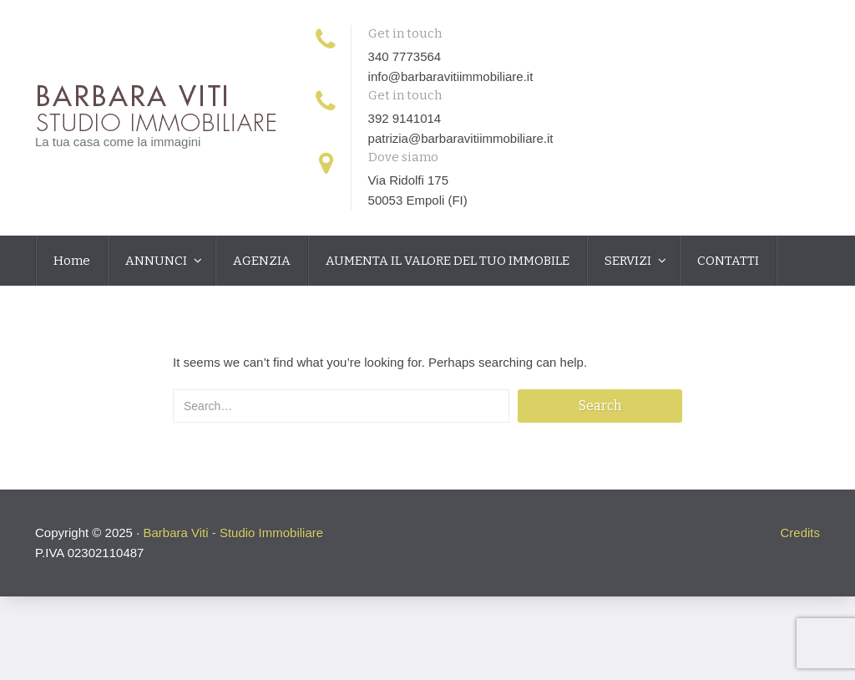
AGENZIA (262, 260)
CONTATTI (728, 260)
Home (71, 260)
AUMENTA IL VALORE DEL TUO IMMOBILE (447, 260)
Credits (800, 532)
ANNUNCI (157, 260)
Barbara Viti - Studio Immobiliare (233, 532)
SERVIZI (629, 260)
